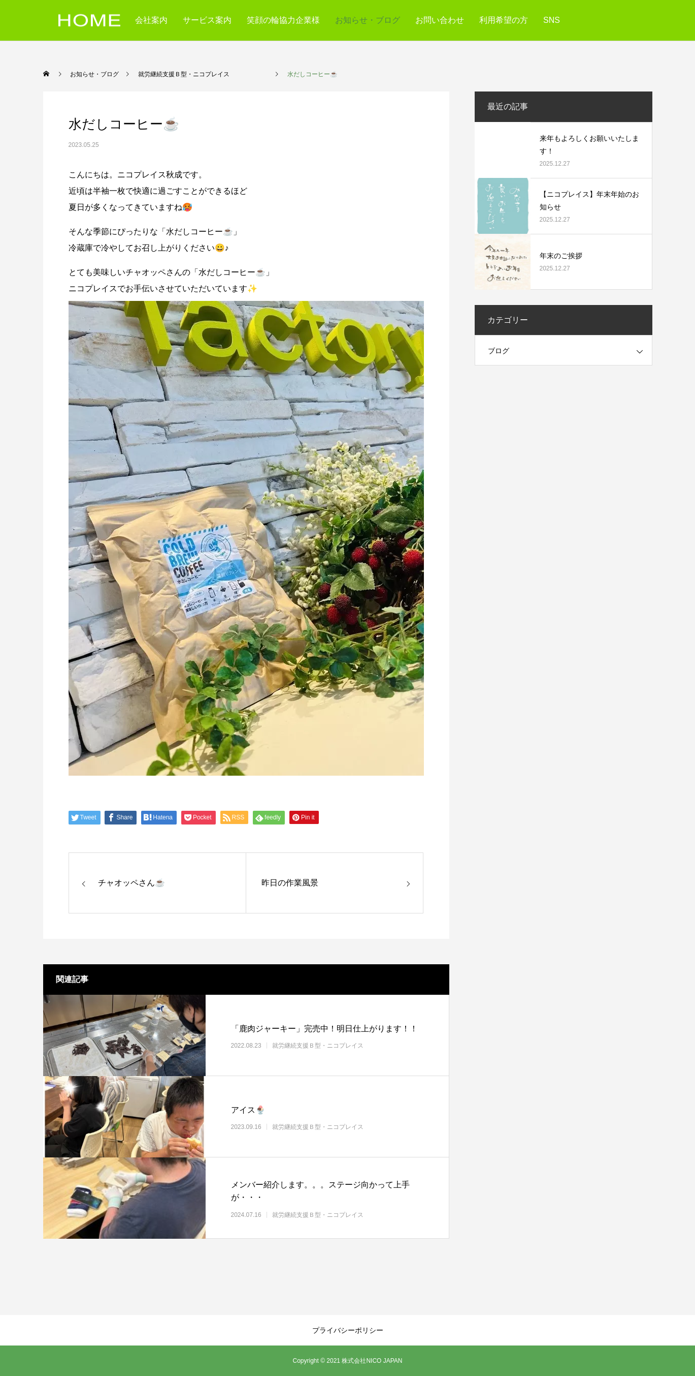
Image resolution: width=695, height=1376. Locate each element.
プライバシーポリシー (347, 1330)
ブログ (498, 351)
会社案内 (151, 20)
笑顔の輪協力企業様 (283, 20)
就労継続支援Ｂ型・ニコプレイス (336, 1045)
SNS (551, 20)
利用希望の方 (503, 20)
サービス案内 (207, 20)
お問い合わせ (439, 20)
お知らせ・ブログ (367, 20)
